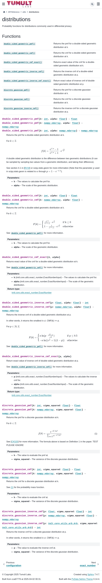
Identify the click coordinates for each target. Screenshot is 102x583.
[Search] (92, 4)
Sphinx (91, 574)
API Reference (14, 12)
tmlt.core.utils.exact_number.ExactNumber (32, 293)
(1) (12, 487)
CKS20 (14, 441)
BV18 (27, 168)
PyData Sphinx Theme (82, 579)
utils (24, 12)
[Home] (4, 12)
